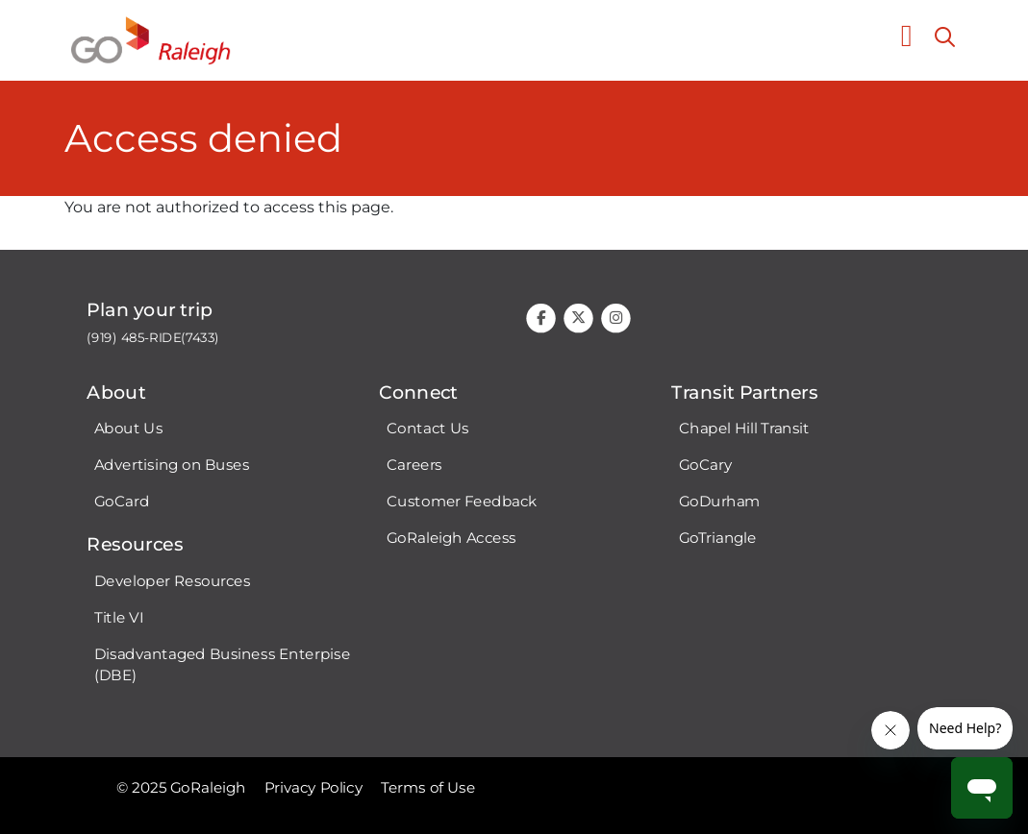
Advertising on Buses (172, 465)
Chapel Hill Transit (743, 428)
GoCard (121, 501)
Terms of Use (428, 788)
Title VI (118, 617)
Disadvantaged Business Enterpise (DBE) (222, 664)
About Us (128, 428)
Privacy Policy (313, 788)
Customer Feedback (461, 501)
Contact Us (427, 428)
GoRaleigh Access (450, 538)
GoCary (704, 465)
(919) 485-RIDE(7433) (153, 338)
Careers (413, 465)
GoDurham (719, 501)
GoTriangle (717, 538)
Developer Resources (172, 580)
